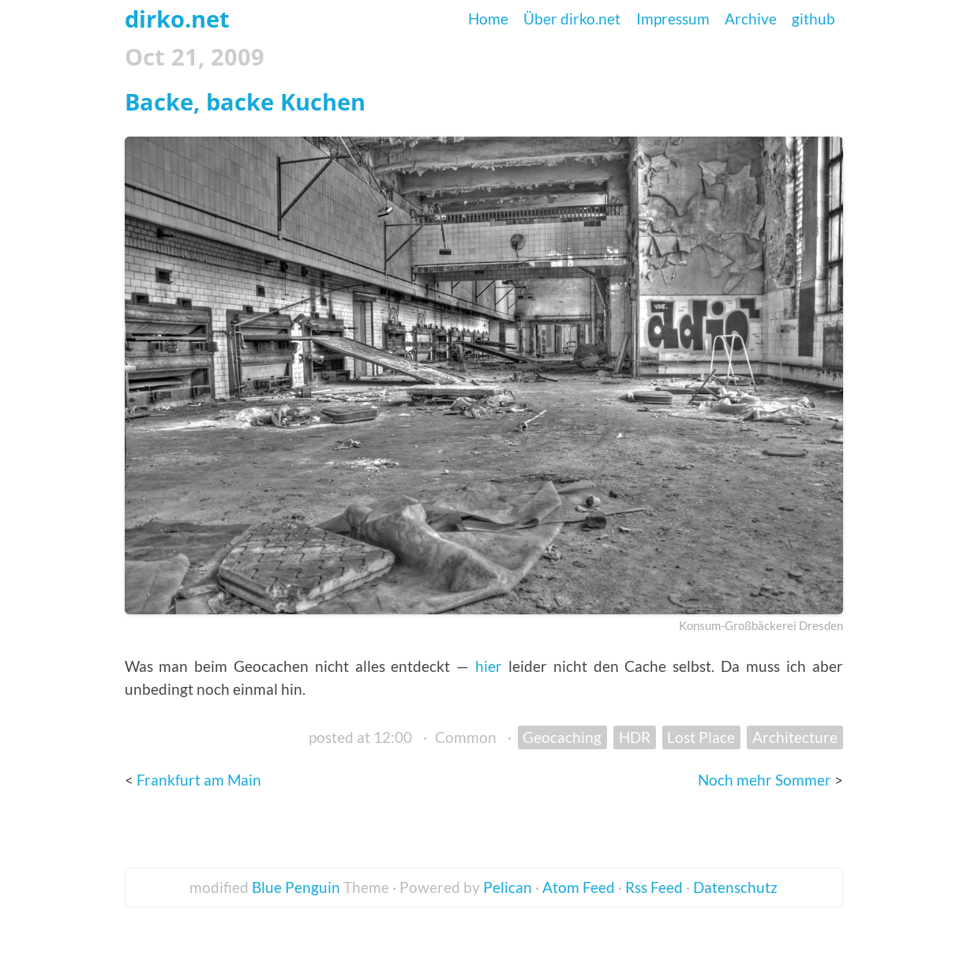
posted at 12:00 (360, 737)
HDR (634, 737)
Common (466, 737)
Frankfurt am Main (199, 780)
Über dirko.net (571, 18)
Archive (751, 18)
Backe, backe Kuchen (245, 101)
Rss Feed (654, 887)
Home (488, 18)
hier (488, 666)
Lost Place (701, 737)
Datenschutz (735, 887)
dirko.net (177, 18)
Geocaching (562, 737)
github (813, 18)
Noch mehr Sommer (766, 780)
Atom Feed (578, 887)
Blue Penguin (296, 887)
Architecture (795, 737)
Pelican (507, 887)
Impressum (673, 18)
